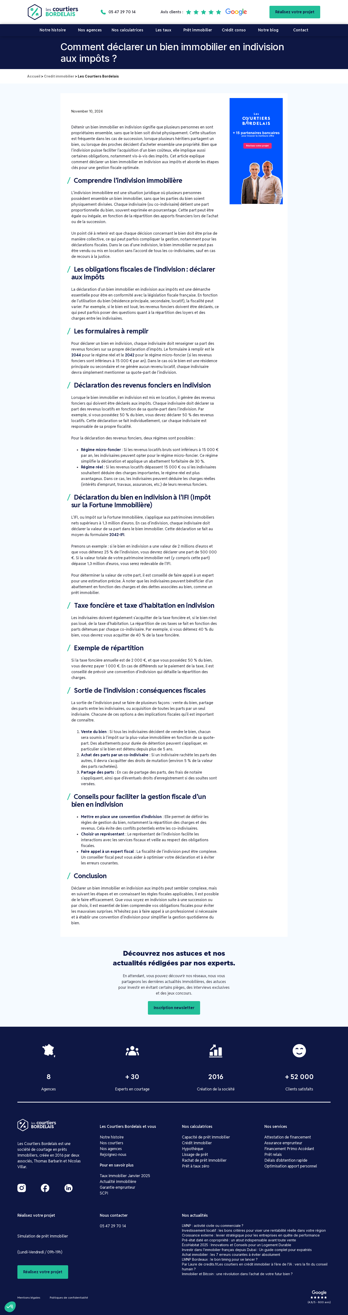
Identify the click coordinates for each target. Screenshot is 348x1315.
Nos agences (90, 30)
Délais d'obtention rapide (285, 1160)
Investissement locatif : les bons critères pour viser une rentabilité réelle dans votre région (254, 1230)
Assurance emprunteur (283, 1142)
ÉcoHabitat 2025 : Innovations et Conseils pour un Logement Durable (236, 1245)
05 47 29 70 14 (113, 1226)
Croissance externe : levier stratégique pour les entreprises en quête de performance (251, 1235)
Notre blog (268, 30)
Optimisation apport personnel (290, 1166)
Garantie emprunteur (117, 1187)
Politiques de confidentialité (69, 1297)
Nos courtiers (111, 1142)
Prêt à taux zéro (195, 1166)
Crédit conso (234, 30)
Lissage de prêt (195, 1154)
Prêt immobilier (197, 30)
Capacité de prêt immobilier (206, 1137)
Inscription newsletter (174, 1007)
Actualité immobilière (118, 1181)
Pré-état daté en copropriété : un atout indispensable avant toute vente (239, 1240)
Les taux (163, 30)
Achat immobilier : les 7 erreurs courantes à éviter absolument (231, 1254)
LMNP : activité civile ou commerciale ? (212, 1225)
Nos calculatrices (127, 30)
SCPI (104, 1193)
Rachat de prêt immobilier (204, 1160)
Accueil (33, 76)
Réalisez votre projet (294, 11)
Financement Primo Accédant (289, 1148)
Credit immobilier (59, 76)
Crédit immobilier (197, 1142)
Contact (300, 30)
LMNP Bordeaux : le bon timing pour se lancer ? (220, 1259)
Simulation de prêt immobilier (42, 1236)
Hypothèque (192, 1148)
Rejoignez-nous (113, 1154)
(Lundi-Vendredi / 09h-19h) (39, 1252)
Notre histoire (53, 30)
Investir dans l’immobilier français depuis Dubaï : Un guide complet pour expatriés (247, 1250)
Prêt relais (273, 1154)
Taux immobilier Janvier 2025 (125, 1175)
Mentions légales (28, 1297)
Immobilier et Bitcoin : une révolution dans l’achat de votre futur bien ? (237, 1274)
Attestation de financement (287, 1137)
